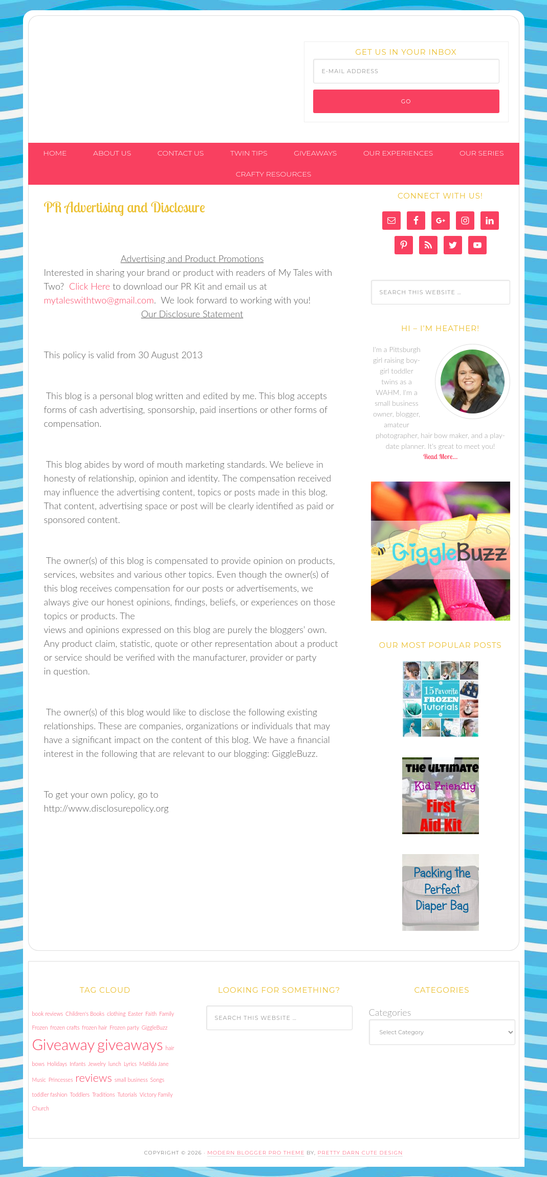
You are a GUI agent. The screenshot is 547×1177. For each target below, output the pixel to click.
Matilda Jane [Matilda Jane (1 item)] (154, 1063)
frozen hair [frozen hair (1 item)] (94, 1027)
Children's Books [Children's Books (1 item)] (84, 1013)
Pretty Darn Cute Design (360, 1152)
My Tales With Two (105, 63)
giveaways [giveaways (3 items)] (130, 1044)
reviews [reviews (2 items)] (93, 1077)
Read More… (440, 456)
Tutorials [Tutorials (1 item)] (127, 1094)
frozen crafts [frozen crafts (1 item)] (64, 1027)
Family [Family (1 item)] (166, 1013)
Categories (390, 1012)
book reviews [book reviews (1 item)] (47, 1013)
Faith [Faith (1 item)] (151, 1013)
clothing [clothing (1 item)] (116, 1013)
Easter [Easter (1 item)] (135, 1013)
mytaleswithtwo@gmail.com (99, 300)
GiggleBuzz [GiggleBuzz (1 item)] (155, 1027)
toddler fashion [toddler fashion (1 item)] (50, 1094)
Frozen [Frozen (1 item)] (40, 1027)
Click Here (89, 286)
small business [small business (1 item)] (131, 1079)
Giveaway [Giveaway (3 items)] (63, 1044)
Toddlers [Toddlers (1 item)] (80, 1094)
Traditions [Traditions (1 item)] (103, 1094)
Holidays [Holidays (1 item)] (57, 1063)
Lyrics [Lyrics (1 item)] (130, 1063)
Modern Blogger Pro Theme (255, 1152)
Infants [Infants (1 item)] (77, 1063)
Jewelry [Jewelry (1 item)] (97, 1063)
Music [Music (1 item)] (39, 1079)
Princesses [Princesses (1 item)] (61, 1079)
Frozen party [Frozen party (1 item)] (124, 1027)
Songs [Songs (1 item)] (157, 1079)
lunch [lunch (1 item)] (114, 1063)
